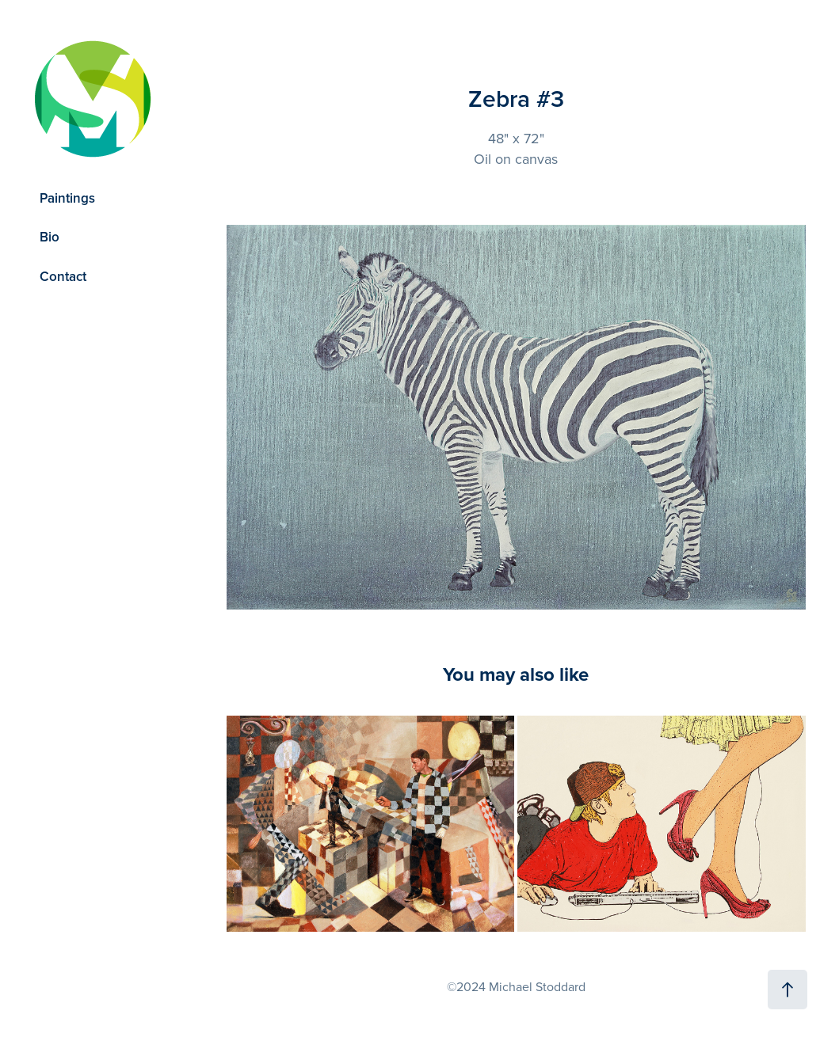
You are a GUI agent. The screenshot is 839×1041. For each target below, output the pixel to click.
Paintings (67, 197)
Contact (63, 276)
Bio (49, 236)
